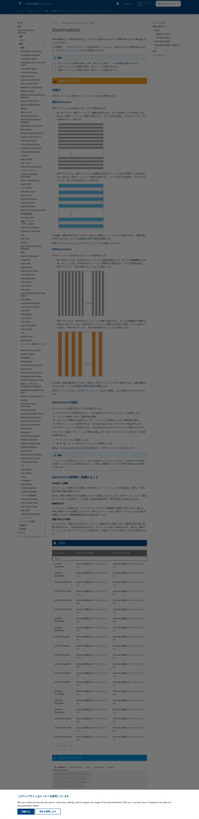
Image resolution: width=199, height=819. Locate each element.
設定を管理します (48, 811)
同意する (26, 811)
